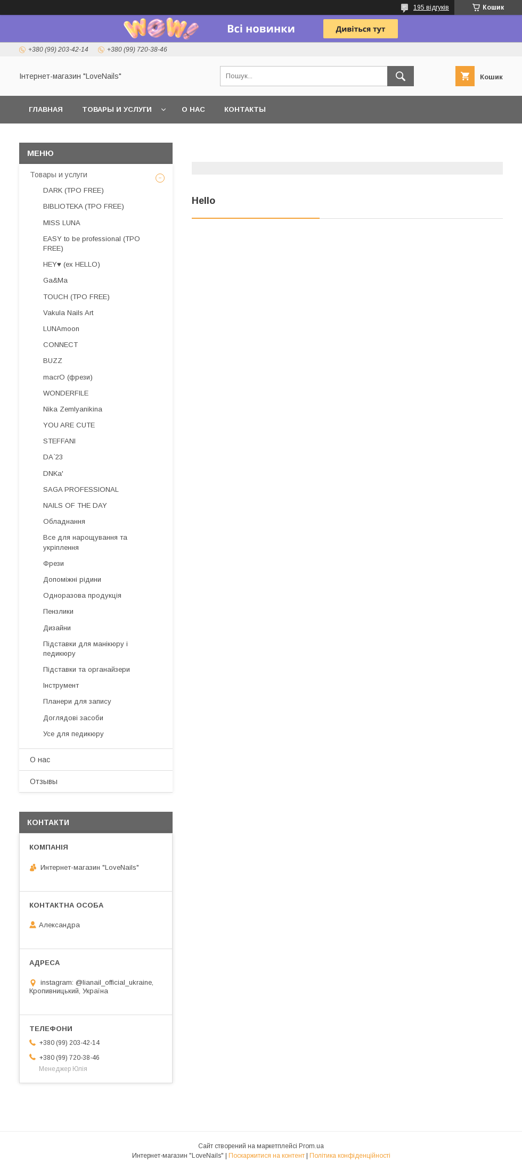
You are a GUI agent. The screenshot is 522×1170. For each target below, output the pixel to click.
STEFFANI (59, 441)
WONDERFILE (65, 393)
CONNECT (60, 345)
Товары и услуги (117, 109)
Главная (46, 109)
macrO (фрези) (68, 377)
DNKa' (53, 473)
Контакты (245, 109)
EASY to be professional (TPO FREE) (91, 243)
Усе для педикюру (73, 734)
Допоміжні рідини (72, 579)
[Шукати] (400, 76)
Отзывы (44, 781)
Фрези (53, 563)
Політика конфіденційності (349, 1155)
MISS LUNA (61, 223)
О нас (193, 109)
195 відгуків (431, 7)
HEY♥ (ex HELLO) (71, 264)
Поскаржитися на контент (267, 1155)
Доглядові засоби (73, 718)
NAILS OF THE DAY (75, 505)
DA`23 (53, 457)
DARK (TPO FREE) (73, 190)
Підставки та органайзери (86, 669)
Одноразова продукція (82, 595)
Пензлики (58, 611)
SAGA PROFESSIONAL (81, 489)
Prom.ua (311, 1146)
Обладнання (64, 521)
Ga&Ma (55, 280)
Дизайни (57, 628)
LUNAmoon (61, 329)
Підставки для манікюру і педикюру (85, 648)
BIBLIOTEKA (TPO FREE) (83, 206)
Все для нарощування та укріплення (85, 542)
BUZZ (52, 361)
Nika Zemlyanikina (72, 409)
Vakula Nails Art (68, 313)
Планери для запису (77, 701)
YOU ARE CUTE (69, 425)
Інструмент (61, 685)
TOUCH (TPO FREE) (76, 297)
